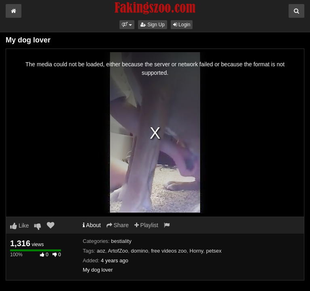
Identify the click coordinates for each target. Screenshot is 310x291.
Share (118, 225)
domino (139, 251)
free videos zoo (168, 251)
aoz (101, 251)
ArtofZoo (118, 251)
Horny (196, 251)
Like (19, 225)
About (92, 225)
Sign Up (152, 24)
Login (182, 24)
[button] (126, 24)
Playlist (146, 225)
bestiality (121, 241)
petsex (214, 251)
